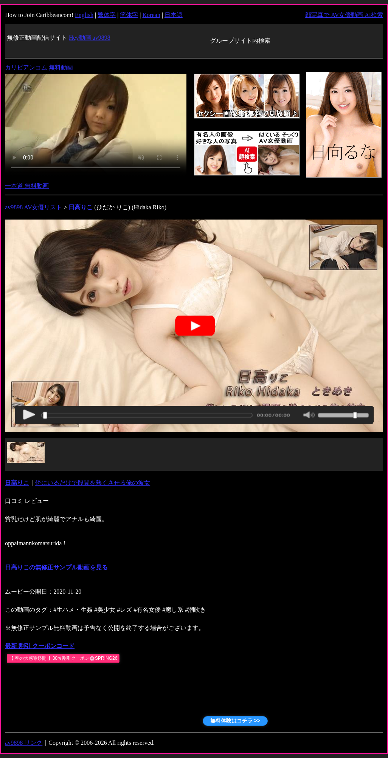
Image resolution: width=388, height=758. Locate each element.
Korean (151, 15)
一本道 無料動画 (27, 186)
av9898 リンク (23, 742)
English (84, 15)
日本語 (174, 15)
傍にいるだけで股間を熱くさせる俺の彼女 (92, 483)
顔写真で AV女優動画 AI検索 (344, 15)
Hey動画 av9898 (89, 37)
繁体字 (107, 15)
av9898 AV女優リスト (33, 207)
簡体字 (129, 15)
